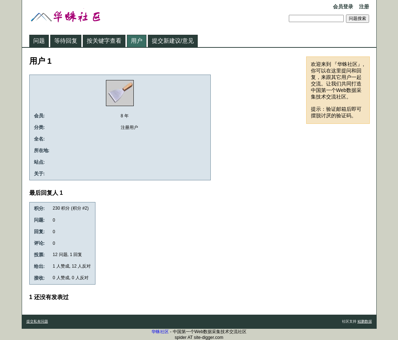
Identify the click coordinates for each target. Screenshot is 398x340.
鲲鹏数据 (365, 321)
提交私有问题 (37, 321)
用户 (136, 41)
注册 (364, 6)
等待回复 (65, 41)
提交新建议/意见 (173, 41)
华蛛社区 (160, 331)
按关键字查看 (104, 41)
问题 (39, 41)
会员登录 (343, 6)
